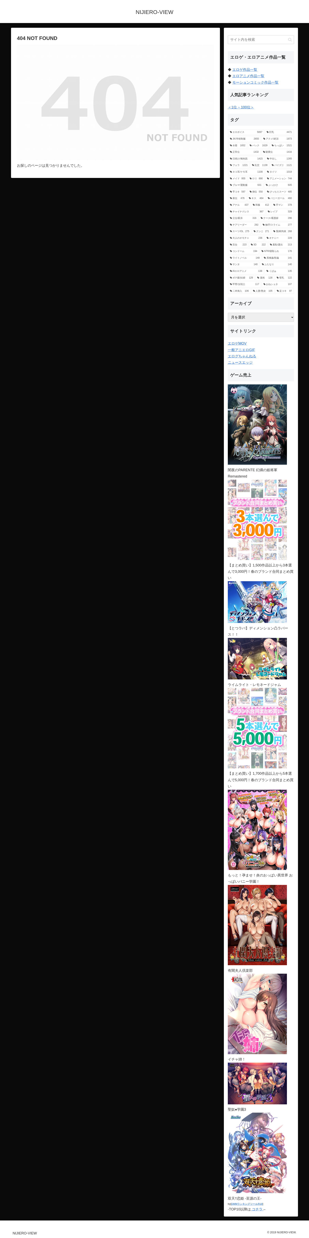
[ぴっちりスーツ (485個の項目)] (279, 192)
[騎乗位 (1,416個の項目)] (277, 152)
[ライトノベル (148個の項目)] (244, 258)
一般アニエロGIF (241, 350)
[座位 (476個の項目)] (237, 198)
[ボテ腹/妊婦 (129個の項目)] (241, 278)
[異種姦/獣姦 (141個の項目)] (278, 258)
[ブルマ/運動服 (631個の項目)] (245, 185)
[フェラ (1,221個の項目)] (238, 165)
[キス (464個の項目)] (256, 198)
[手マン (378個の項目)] (283, 205)
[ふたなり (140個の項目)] (277, 264)
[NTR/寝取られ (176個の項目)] (277, 251)
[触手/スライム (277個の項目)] (277, 225)
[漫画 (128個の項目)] (264, 278)
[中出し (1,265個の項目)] (279, 159)
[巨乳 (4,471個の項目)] (279, 132)
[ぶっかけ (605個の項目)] (279, 185)
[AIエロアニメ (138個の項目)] (246, 271)
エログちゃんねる (242, 356)
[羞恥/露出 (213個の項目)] (281, 245)
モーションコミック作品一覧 (255, 82)
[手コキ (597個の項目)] (237, 192)
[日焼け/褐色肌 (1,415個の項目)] (246, 159)
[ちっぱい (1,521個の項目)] (282, 146)
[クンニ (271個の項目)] (261, 231)
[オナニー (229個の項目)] (279, 238)
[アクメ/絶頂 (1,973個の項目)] (278, 139)
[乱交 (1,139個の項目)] (259, 165)
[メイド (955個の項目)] (237, 179)
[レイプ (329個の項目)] (280, 212)
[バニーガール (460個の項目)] (280, 198)
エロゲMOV (237, 343)
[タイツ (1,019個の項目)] (279, 172)
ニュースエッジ (240, 363)
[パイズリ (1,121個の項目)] (282, 165)
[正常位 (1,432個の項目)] (244, 152)
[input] (261, 39)
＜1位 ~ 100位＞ (241, 107)
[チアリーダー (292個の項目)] (244, 225)
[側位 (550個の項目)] (256, 192)
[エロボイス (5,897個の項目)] (246, 132)
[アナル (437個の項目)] (239, 205)
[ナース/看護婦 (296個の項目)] (276, 218)
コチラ (257, 1209)
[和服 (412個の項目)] (261, 205)
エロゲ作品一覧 (244, 70)
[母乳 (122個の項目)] (284, 278)
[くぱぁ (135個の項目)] (279, 271)
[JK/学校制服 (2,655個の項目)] (244, 139)
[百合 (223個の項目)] (238, 245)
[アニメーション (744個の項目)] (279, 179)
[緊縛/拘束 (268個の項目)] (283, 231)
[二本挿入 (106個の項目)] (239, 291)
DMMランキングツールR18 (246, 1203)
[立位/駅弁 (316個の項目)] (243, 218)
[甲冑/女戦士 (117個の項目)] (244, 284)
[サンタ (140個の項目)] (243, 264)
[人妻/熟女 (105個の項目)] (262, 291)
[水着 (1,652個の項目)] (237, 146)
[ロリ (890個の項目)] (256, 179)
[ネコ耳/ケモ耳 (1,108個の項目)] (246, 172)
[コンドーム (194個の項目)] (243, 251)
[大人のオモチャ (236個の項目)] (246, 238)
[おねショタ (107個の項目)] (278, 284)
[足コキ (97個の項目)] (284, 291)
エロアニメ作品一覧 (248, 76)
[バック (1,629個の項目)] (258, 146)
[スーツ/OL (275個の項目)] (239, 231)
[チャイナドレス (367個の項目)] (246, 212)
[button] (290, 39)
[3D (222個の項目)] (258, 245)
